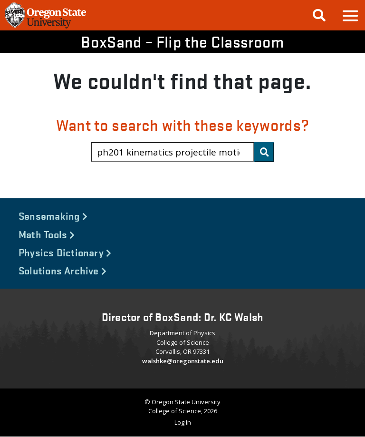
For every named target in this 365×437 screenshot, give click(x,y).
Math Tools (47, 234)
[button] (350, 15)
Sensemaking (53, 215)
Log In (182, 422)
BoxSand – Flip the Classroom (182, 41)
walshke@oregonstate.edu (182, 361)
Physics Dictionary (65, 252)
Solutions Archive (62, 270)
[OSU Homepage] (45, 27)
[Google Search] (319, 15)
